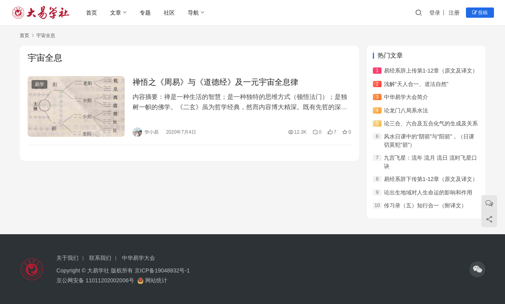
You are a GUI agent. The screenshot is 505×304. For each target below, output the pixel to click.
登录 (434, 12)
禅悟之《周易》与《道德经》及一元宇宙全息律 (215, 82)
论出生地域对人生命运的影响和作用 (428, 192)
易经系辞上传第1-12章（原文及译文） (431, 70)
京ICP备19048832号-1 (162, 270)
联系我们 (100, 258)
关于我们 (67, 258)
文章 (115, 12)
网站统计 (156, 280)
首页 (91, 12)
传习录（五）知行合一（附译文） (425, 205)
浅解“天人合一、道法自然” (416, 84)
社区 (169, 12)
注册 (454, 12)
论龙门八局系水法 (406, 110)
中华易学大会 (138, 258)
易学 (39, 84)
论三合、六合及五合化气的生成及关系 (431, 123)
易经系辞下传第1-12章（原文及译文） (431, 179)
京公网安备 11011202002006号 (95, 280)
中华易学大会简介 (406, 97)
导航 (193, 12)
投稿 (480, 12)
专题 (145, 12)
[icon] (477, 269)
